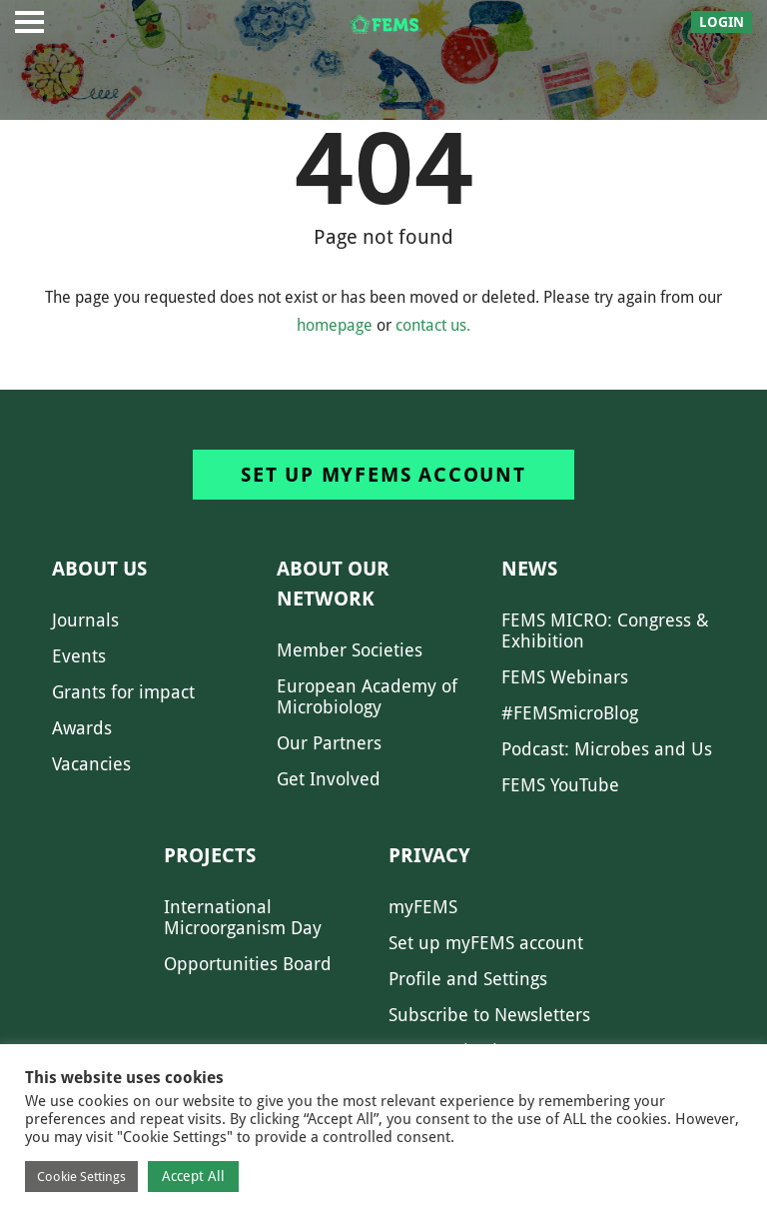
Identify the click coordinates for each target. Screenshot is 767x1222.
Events (79, 655)
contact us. (432, 325)
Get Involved (329, 778)
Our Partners (329, 742)
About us (99, 569)
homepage (335, 325)
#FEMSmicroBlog (569, 712)
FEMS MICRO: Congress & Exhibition (605, 630)
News (529, 569)
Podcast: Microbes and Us (606, 748)
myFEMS (422, 906)
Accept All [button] (193, 1176)
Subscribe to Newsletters (489, 1014)
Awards (82, 727)
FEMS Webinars (564, 676)
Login (721, 22)
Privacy (429, 855)
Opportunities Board (248, 963)
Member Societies (349, 649)
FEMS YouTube (560, 784)
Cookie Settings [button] (81, 1176)
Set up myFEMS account (383, 475)
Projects (210, 855)
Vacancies (91, 763)
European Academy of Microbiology (367, 696)
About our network (333, 584)
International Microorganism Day (243, 917)
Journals (85, 620)
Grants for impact (123, 691)
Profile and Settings (467, 978)
